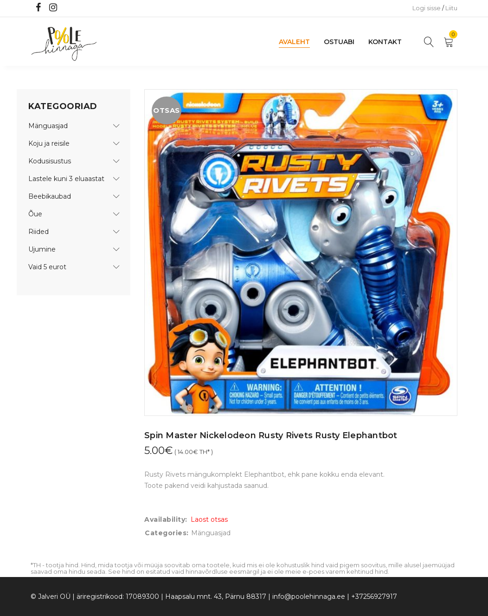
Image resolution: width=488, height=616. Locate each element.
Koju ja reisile (49, 143)
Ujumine (42, 249)
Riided (38, 231)
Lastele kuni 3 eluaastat (66, 179)
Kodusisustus (49, 161)
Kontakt (385, 42)
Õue (35, 214)
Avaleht (294, 42)
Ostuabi (339, 42)
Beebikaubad (49, 196)
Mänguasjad (48, 126)
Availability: (165, 519)
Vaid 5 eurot (47, 267)
